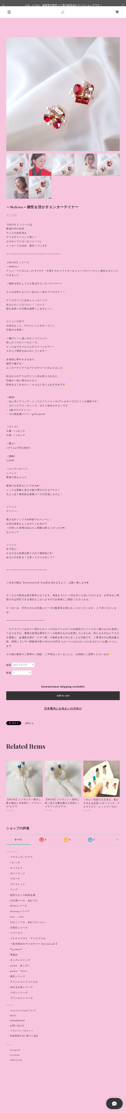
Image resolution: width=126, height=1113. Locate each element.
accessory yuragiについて (23, 1010)
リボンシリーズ (19, 992)
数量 (8, 672)
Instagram (15, 1050)
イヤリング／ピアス (21, 857)
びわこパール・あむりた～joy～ (28, 922)
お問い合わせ (17, 1025)
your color (17, 916)
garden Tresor (18, 971)
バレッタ (15, 862)
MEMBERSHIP (17, 1020)
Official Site (16, 1060)
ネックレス (16, 868)
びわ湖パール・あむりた (24, 900)
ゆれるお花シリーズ (21, 987)
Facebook (14, 1055)
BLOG (13, 1015)
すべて (18, 839)
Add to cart (63, 695)
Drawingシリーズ (20, 911)
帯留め (14, 954)
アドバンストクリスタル (24, 982)
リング (14, 889)
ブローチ (15, 878)
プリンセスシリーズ (21, 998)
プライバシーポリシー (21, 1030)
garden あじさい (20, 965)
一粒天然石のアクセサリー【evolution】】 (34, 943)
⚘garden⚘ (16, 949)
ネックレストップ (20, 960)
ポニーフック (17, 873)
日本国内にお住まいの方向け (63, 708)
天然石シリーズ (19, 927)
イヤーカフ (16, 933)
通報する (29, 723)
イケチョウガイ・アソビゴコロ (27, 938)
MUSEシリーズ (18, 905)
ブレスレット (17, 884)
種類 (8, 665)
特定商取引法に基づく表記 (24, 1036)
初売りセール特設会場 (22, 895)
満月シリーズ (17, 976)
